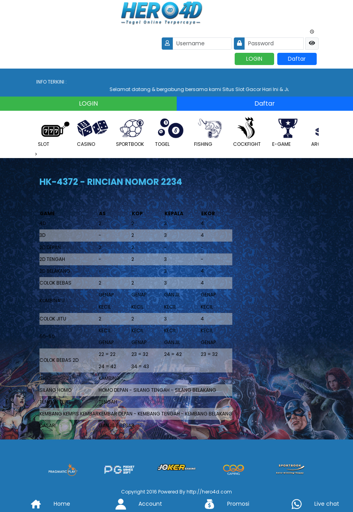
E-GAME (288, 131)
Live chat (309, 504)
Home (44, 504)
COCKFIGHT (249, 131)
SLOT (53, 131)
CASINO (92, 131)
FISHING (210, 131)
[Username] (202, 43)
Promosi (220, 504)
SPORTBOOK (132, 131)
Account (132, 504)
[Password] (274, 43)
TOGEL (171, 131)
